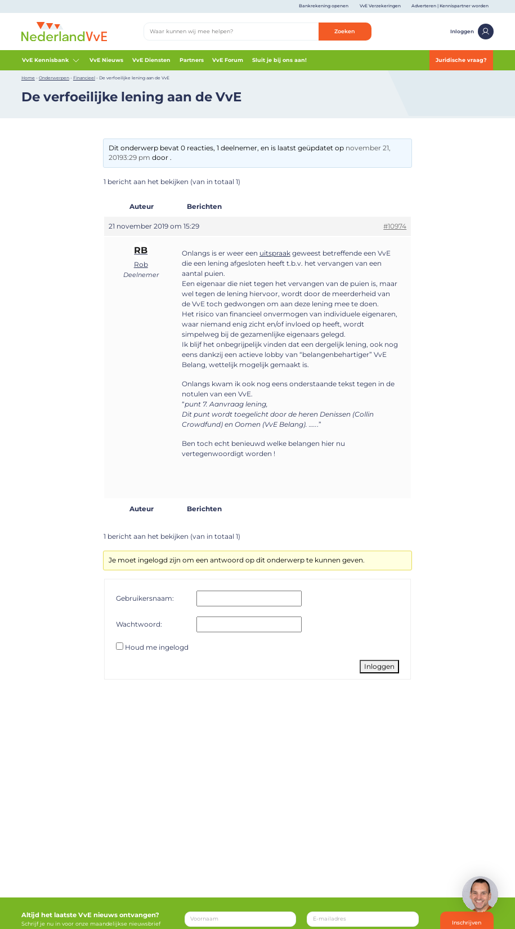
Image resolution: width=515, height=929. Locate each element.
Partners (192, 60)
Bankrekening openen (323, 5)
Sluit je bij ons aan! (279, 60)
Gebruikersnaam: (145, 598)
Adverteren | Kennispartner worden (450, 5)
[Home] (64, 31)
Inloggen (472, 32)
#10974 (394, 226)
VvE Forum (227, 60)
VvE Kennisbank (51, 60)
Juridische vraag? (461, 60)
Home (28, 78)
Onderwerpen (54, 78)
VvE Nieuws (106, 60)
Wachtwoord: (139, 624)
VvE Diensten (151, 60)
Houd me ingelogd (157, 647)
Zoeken (344, 31)
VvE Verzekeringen (380, 5)
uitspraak (274, 253)
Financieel (84, 78)
